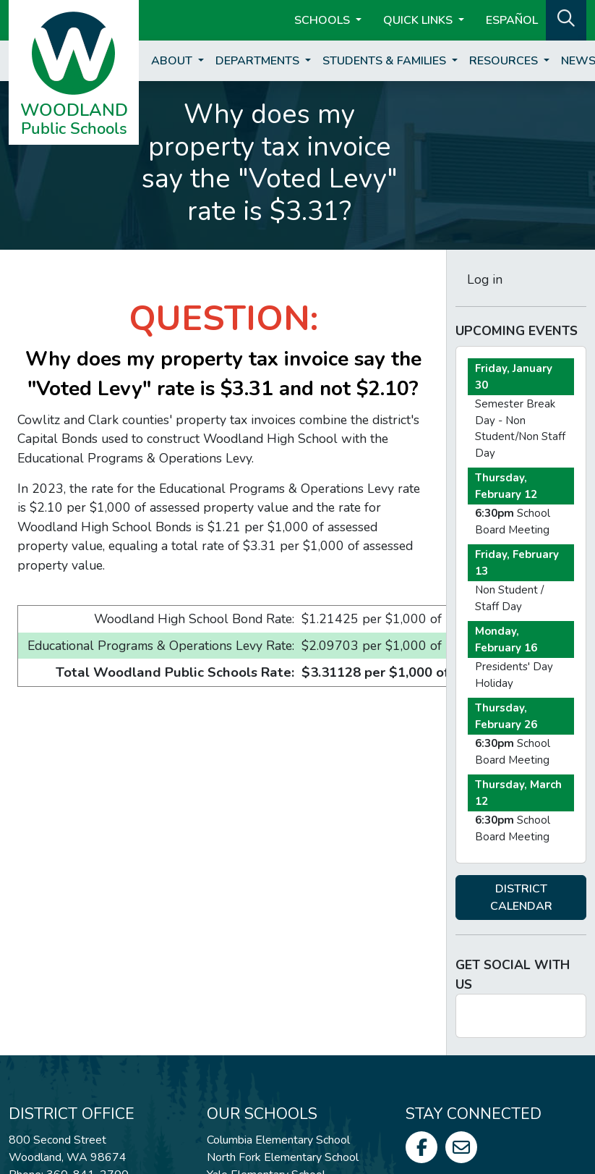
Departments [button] (258, 61)
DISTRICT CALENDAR (521, 897)
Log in (484, 279)
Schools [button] (323, 20)
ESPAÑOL (512, 20)
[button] (566, 19)
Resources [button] (505, 61)
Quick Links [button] (419, 20)
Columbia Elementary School (278, 1140)
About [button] (173, 61)
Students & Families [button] (385, 61)
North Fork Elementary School (283, 1157)
